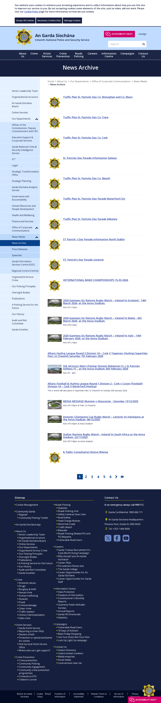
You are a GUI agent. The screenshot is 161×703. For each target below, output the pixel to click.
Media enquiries (66, 656)
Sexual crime (25, 592)
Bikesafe (62, 530)
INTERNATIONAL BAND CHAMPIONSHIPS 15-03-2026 (95, 280)
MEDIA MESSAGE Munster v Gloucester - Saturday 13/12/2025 (100, 401)
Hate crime (24, 618)
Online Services (27, 544)
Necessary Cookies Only (49, 20)
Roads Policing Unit (68, 511)
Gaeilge (142, 33)
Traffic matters (27, 611)
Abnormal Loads (66, 524)
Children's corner (28, 679)
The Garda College (67, 569)
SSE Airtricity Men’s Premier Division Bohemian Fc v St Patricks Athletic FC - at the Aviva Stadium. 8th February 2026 (101, 367)
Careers (59, 546)
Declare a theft (26, 634)
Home (51, 81)
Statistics (62, 508)
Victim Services (24, 624)
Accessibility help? (122, 34)
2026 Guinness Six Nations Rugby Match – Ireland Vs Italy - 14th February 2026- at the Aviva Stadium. (102, 337)
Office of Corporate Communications (111, 81)
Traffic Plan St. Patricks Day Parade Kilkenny (90, 219)
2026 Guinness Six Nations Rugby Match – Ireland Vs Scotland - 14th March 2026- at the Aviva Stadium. (104, 302)
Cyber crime (25, 608)
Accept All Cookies (25, 20)
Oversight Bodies (28, 556)
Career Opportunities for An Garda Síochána (73, 574)
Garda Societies (27, 572)
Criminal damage (28, 605)
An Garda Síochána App (28, 524)
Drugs (22, 586)
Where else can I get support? (34, 650)
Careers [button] (92, 53)
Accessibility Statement (78, 695)
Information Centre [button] (108, 55)
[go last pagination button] (123, 476)
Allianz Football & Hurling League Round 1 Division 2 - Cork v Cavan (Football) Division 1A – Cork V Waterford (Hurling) (95, 385)
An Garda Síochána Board (32, 540)
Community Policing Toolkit (33, 517)
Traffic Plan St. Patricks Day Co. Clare (85, 117)
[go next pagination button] (116, 476)
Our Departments (79, 81)
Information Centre (65, 588)
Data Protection (66, 591)
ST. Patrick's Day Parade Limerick (83, 259)
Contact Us (61, 646)
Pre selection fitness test (71, 565)
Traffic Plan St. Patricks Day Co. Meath (86, 178)
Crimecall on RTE (28, 676)
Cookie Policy (31, 11)
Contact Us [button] (143, 55)
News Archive (57, 84)
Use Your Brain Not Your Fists (74, 637)
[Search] (124, 44)
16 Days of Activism (68, 630)
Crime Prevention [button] (63, 55)
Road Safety (64, 517)
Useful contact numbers (70, 653)
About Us (62, 81)
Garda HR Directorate (69, 614)
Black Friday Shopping (69, 633)
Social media (64, 659)
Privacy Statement (135, 695)
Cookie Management (27, 504)
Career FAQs (64, 562)
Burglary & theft (27, 589)
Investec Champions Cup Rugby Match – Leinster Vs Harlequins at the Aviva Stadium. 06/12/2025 (103, 418)
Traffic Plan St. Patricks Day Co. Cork (85, 137)
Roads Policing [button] (79, 55)
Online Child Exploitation (32, 614)
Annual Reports (66, 611)
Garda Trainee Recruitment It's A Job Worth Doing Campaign (74, 551)
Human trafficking (28, 595)
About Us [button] (22, 55)
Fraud (22, 602)
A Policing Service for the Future (36, 563)
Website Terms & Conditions (99, 695)
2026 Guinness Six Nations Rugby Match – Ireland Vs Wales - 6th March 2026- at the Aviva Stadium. (102, 319)
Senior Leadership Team (32, 534)
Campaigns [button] (127, 53)
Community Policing (29, 663)
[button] (36, 119)
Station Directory (67, 650)
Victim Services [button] (47, 55)
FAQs (47, 693)
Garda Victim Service (29, 628)
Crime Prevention (25, 657)
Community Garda (25, 511)
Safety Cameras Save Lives (72, 514)
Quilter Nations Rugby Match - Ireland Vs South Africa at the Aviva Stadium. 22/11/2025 (104, 436)
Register (23, 514)
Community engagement (32, 666)
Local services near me (70, 663)
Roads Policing (62, 504)
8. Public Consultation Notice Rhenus (85, 452)
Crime (19, 579)
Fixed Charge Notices (69, 520)
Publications (25, 560)
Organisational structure (32, 537)
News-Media (140, 81)
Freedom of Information (70, 595)
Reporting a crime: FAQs (31, 631)
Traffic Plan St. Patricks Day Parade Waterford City (94, 198)
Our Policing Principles (31, 553)
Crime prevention (28, 660)
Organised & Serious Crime (33, 550)
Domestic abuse (27, 582)
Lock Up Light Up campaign (72, 640)
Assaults (23, 598)
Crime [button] (34, 53)
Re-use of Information (118, 695)
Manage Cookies (72, 20)
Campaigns (61, 624)
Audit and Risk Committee (32, 569)
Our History (25, 566)
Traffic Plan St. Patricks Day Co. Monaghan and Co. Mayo (98, 97)
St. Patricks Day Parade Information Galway (90, 158)
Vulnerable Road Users (70, 540)
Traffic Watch (65, 527)
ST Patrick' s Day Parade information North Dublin (94, 239)
